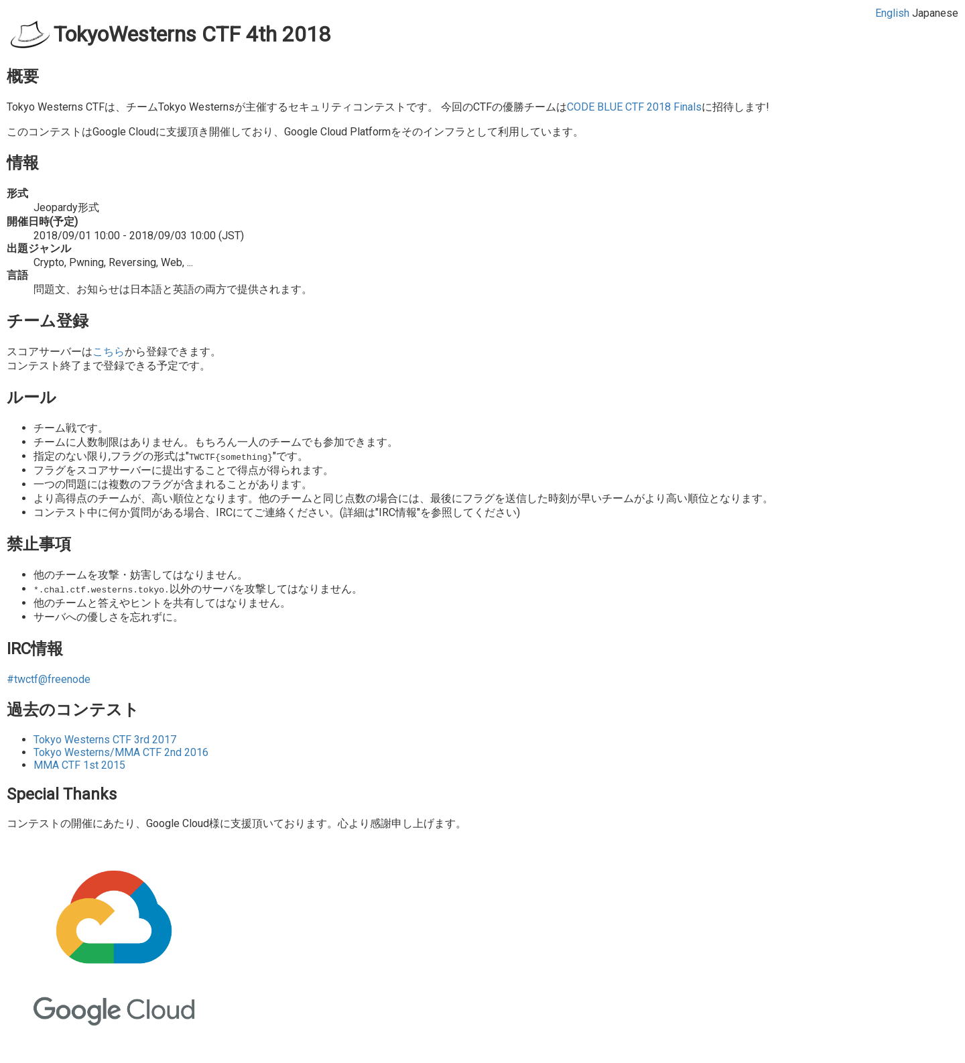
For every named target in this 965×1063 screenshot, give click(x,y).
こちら (108, 351)
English (892, 13)
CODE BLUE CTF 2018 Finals (634, 107)
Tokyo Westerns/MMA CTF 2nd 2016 (121, 752)
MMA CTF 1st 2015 (79, 765)
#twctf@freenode (48, 679)
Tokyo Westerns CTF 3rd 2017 (105, 739)
